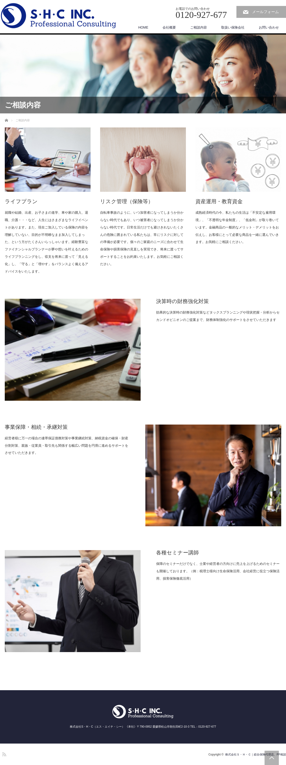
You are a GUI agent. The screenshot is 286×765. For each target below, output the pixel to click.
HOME (143, 27)
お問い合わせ (269, 27)
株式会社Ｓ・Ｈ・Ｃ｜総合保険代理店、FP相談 (255, 754)
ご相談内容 (198, 27)
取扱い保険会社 (233, 27)
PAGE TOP (272, 758)
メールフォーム (265, 12)
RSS (3, 753)
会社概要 (169, 27)
